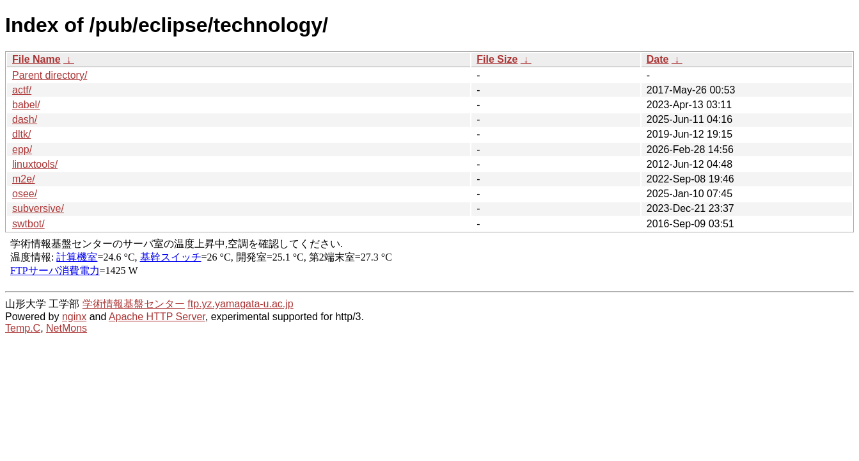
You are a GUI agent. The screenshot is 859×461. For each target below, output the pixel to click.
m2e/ (23, 179)
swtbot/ (28, 223)
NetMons (66, 328)
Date (658, 59)
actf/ (21, 90)
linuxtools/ (35, 164)
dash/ (24, 119)
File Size (497, 59)
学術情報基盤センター (134, 303)
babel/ (26, 104)
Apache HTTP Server (157, 316)
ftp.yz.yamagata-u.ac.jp (240, 303)
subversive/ (38, 208)
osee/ (24, 193)
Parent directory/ (49, 75)
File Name (36, 59)
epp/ (22, 149)
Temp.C (22, 328)
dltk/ (21, 134)
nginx (74, 316)
